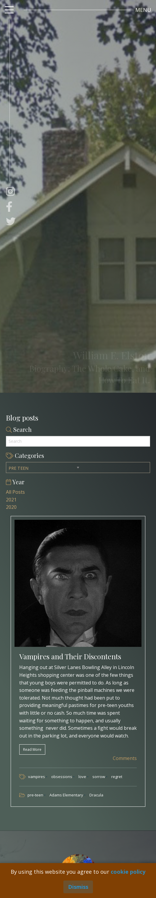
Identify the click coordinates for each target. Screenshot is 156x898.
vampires (37, 776)
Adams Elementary (66, 795)
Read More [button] (32, 749)
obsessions (62, 776)
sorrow (99, 776)
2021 (11, 499)
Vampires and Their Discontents (70, 656)
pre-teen (36, 795)
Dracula (96, 795)
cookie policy (128, 871)
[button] (143, 10)
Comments (124, 758)
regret (116, 776)
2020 (11, 507)
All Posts (15, 492)
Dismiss (78, 886)
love (82, 776)
